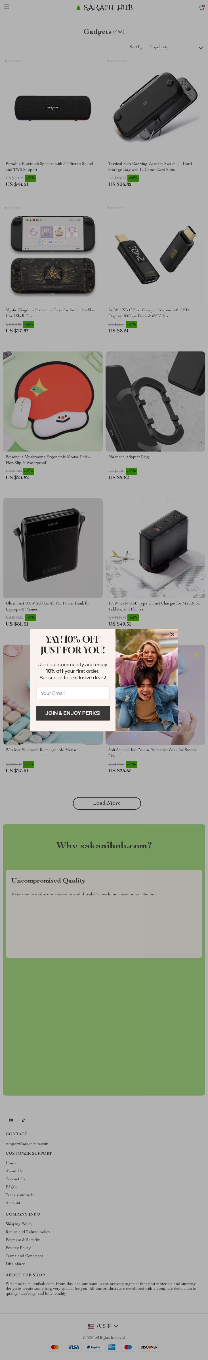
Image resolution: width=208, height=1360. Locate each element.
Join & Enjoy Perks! (72, 713)
